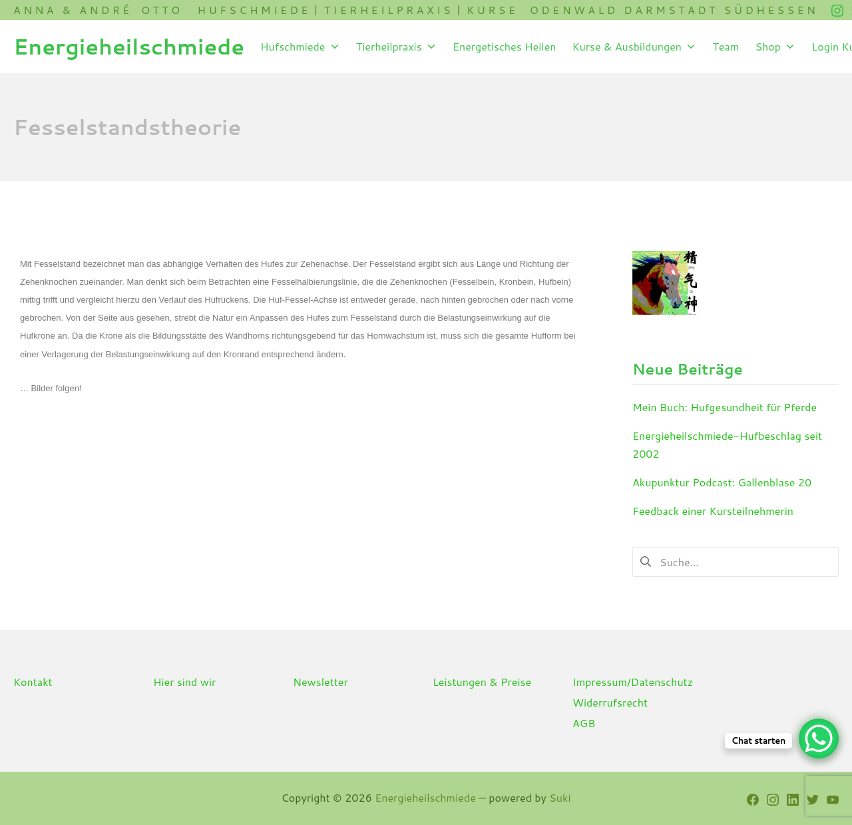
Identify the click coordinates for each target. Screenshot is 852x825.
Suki (559, 797)
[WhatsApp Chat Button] (819, 738)
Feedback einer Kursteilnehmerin (712, 510)
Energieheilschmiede (425, 797)
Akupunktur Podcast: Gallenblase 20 (721, 482)
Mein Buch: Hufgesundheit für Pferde (724, 406)
